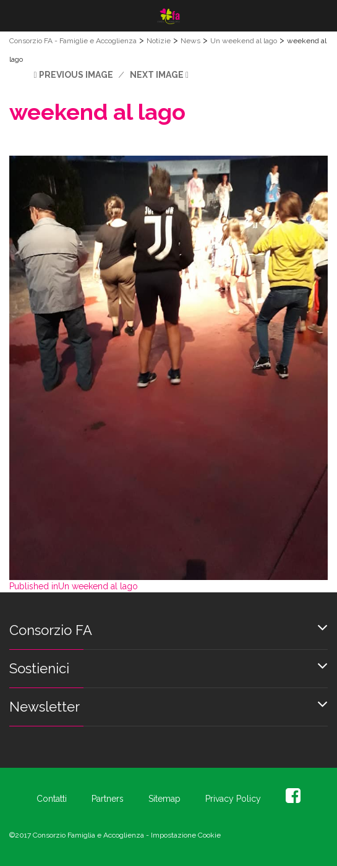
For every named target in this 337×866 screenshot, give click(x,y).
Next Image (157, 75)
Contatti (51, 799)
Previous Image (76, 75)
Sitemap (164, 799)
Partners (108, 799)
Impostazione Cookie (186, 835)
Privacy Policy (233, 799)
